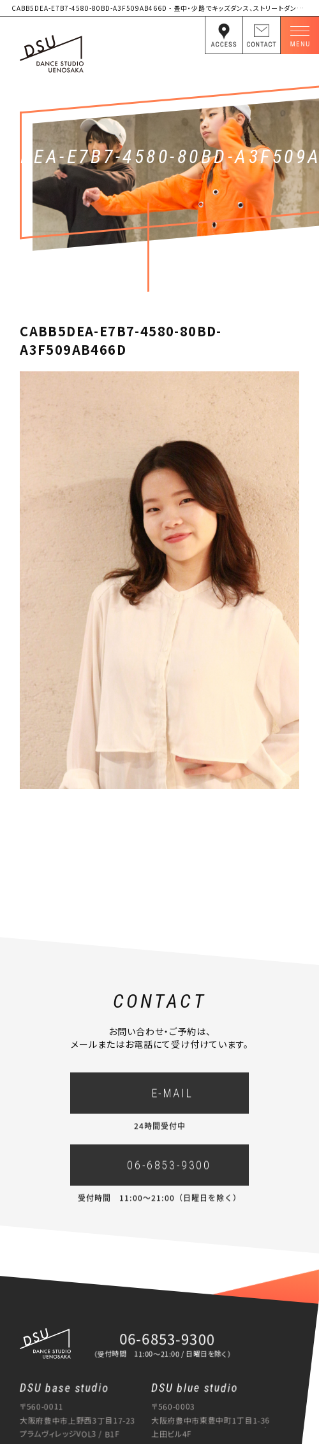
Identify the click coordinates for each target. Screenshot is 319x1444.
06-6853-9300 (169, 1173)
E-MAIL (172, 1101)
